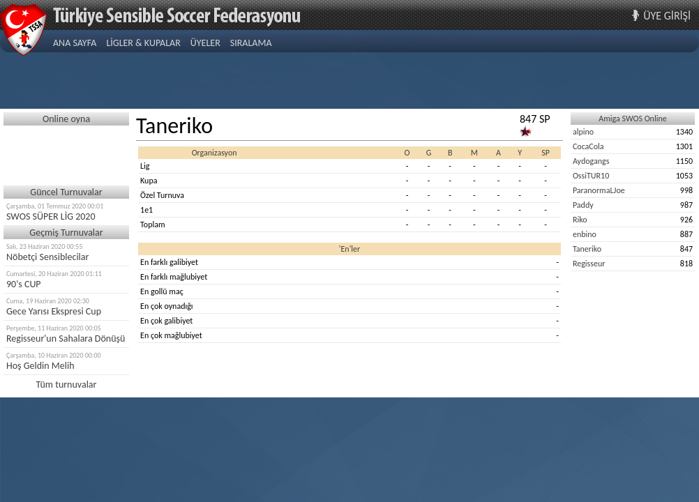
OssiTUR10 (591, 176)
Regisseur (589, 263)
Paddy (583, 205)
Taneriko (587, 249)
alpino (583, 132)
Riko (580, 220)
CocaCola (588, 146)
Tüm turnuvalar (66, 384)
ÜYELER (205, 43)
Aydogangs (591, 161)
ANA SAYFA (74, 43)
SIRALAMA (251, 43)
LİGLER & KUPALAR (143, 43)
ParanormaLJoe (599, 190)
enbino (584, 234)
